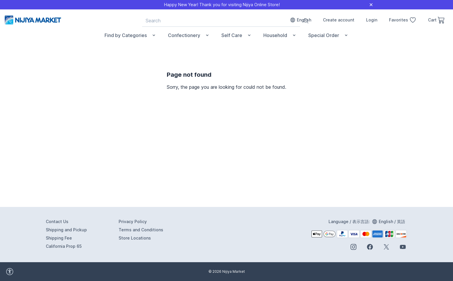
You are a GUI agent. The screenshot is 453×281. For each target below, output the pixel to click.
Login (371, 19)
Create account (338, 19)
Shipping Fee (59, 237)
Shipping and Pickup (66, 229)
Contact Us (57, 221)
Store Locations (135, 237)
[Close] (371, 4)
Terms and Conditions (141, 229)
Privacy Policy (133, 221)
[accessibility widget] (26, 271)
